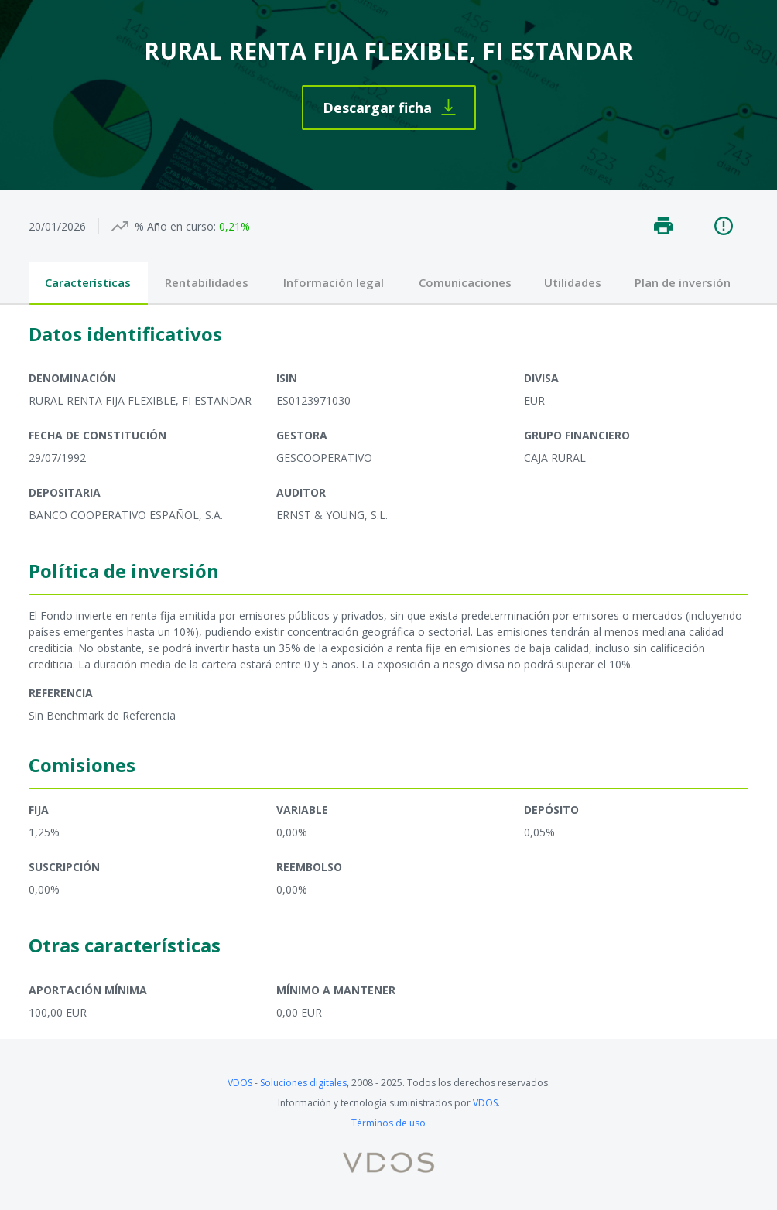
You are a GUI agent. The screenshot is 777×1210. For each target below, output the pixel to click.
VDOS (240, 1082)
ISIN (286, 378)
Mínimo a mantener (335, 990)
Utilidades (572, 282)
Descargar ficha (377, 107)
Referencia (61, 692)
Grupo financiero (577, 435)
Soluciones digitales (303, 1082)
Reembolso (309, 867)
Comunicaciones (465, 282)
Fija (39, 809)
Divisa (541, 378)
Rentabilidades (206, 282)
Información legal (333, 282)
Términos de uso (388, 1123)
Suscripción (64, 867)
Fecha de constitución (97, 435)
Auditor (301, 492)
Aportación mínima (88, 990)
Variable (302, 809)
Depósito (551, 809)
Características (88, 282)
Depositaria (65, 492)
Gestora (301, 435)
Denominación (72, 378)
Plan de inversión (683, 282)
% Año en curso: (175, 226)
